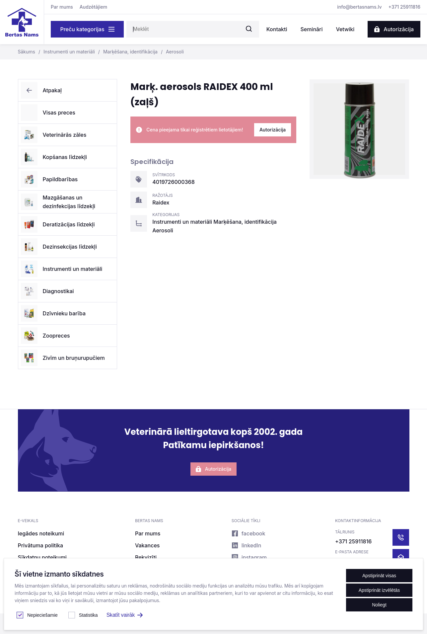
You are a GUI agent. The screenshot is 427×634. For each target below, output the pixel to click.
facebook (248, 533)
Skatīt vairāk (125, 615)
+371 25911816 (404, 7)
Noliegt (379, 604)
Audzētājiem (93, 7)
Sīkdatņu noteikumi (42, 557)
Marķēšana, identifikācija (126, 51)
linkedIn (246, 545)
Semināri (311, 29)
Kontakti (276, 29)
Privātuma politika (40, 545)
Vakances (147, 545)
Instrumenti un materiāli (65, 51)
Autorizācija (394, 29)
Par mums (62, 7)
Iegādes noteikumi (41, 533)
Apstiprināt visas (379, 575)
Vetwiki (345, 29)
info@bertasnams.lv (359, 7)
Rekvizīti (146, 557)
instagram (249, 557)
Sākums (26, 51)
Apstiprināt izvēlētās (379, 590)
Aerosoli (171, 51)
